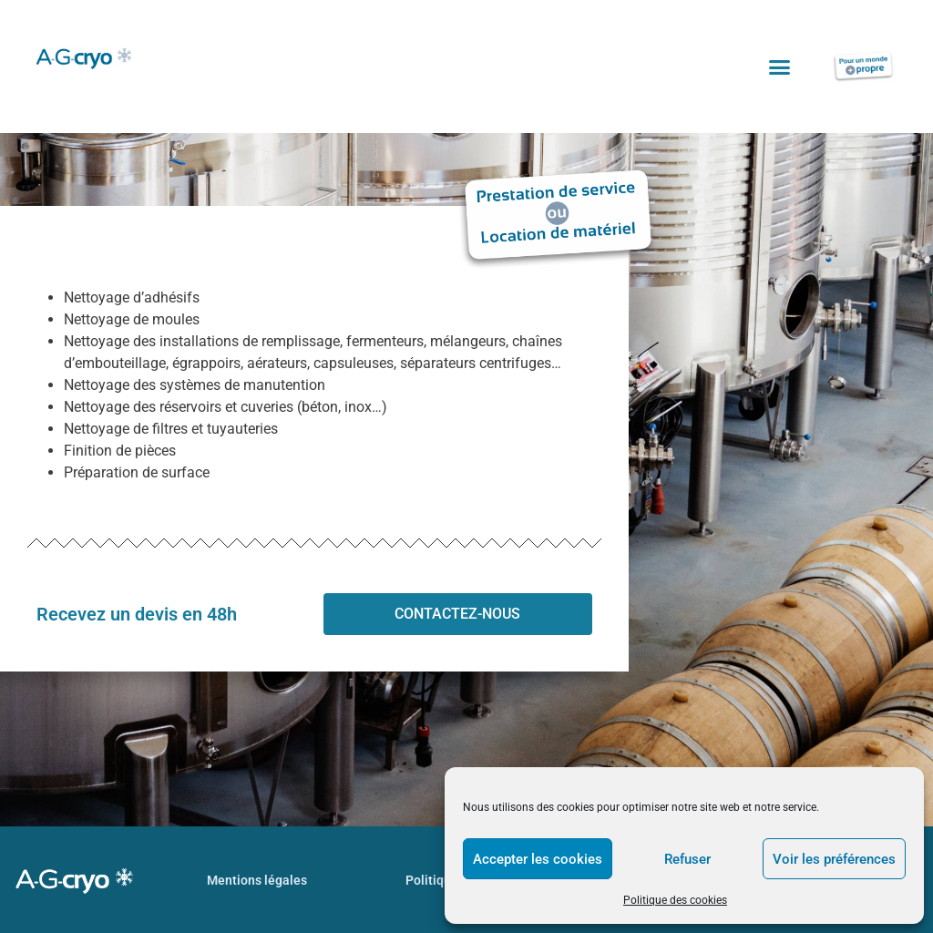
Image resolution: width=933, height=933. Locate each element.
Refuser (687, 859)
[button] (780, 66)
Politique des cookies (675, 900)
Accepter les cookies (537, 859)
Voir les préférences (834, 859)
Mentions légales (257, 880)
